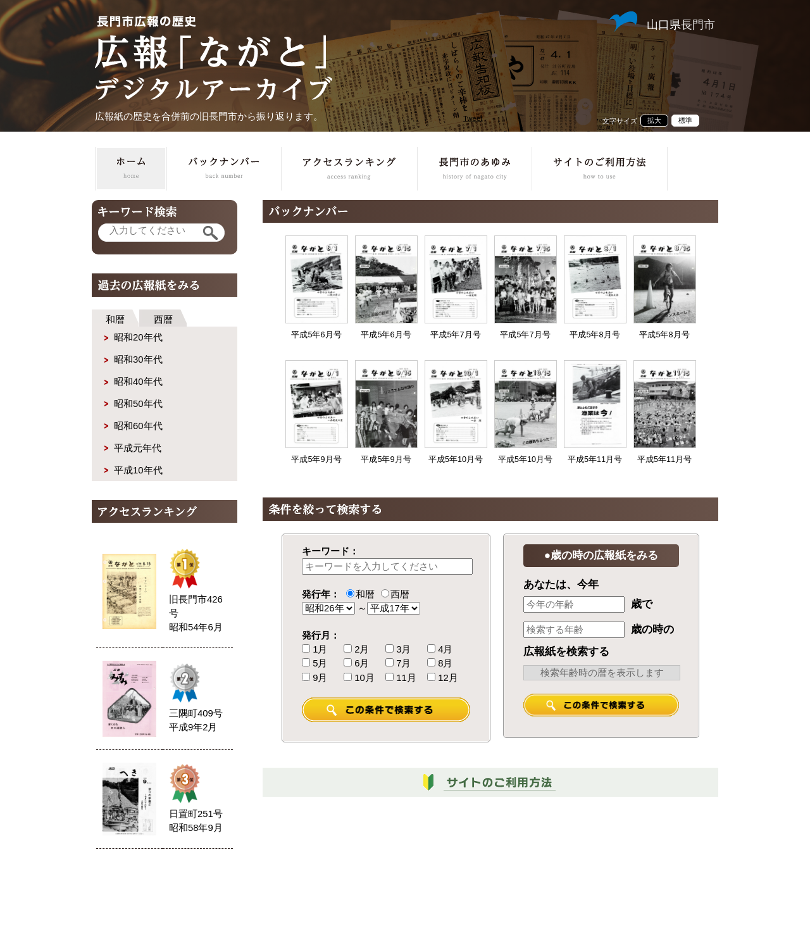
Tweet (473, 118)
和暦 (115, 320)
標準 (685, 120)
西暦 (163, 320)
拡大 (654, 120)
